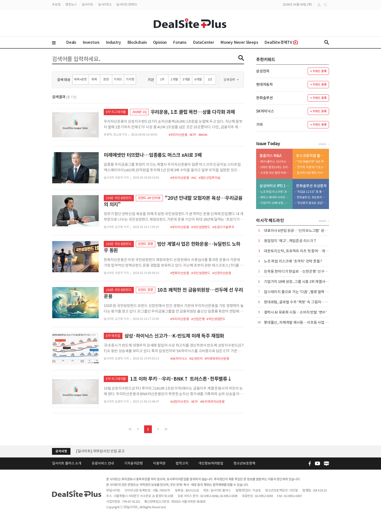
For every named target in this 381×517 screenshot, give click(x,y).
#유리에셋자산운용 (212, 402)
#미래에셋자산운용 (217, 359)
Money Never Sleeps (239, 42)
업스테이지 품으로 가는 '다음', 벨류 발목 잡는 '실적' (303, 291)
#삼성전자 (195, 359)
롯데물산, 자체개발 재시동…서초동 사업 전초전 (299, 322)
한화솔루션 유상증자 (311, 186)
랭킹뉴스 (71, 4)
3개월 (186, 79)
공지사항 (61, 451)
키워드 (118, 79)
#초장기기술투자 (223, 227)
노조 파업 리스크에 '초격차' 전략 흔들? (275, 191)
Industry (113, 42)
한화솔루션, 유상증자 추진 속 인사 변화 (312, 197)
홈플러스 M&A (270, 156)
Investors (91, 42)
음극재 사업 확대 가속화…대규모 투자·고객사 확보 (312, 172)
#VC (193, 178)
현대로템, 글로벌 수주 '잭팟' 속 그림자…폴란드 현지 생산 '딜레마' (313, 302)
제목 (94, 79)
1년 (210, 79)
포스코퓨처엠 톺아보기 (311, 156)
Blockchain (137, 42)
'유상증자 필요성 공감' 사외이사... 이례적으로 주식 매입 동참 (312, 202)
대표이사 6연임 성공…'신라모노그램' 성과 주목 (299, 230)
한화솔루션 (264, 98)
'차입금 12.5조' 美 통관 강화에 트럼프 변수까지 (312, 191)
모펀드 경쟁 (145, 244)
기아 (259, 124)
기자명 (130, 79)
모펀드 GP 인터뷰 (149, 198)
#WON (203, 135)
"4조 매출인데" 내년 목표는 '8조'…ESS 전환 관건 (312, 161)
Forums (180, 42)
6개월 (198, 79)
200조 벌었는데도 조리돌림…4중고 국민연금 (275, 167)
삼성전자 (262, 71)
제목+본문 (80, 79)
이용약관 (159, 463)
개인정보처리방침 (210, 463)
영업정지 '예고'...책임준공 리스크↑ (290, 240)
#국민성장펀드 (200, 227)
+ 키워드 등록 (318, 71)
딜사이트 (87, 4)
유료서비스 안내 (103, 463)
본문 (106, 79)
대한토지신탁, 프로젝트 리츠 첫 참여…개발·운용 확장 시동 (308, 251)
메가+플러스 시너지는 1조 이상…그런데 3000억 (275, 161)
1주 (162, 79)
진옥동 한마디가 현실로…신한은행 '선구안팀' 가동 (302, 271)
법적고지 (182, 463)
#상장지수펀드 (179, 402)
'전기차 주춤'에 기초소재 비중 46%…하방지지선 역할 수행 (312, 167)
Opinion (160, 42)
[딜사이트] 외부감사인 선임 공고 (100, 451)
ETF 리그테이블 (116, 112)
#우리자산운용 (178, 135)
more (322, 144)
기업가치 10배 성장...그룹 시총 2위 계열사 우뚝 (275, 202)
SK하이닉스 (265, 111)
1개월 (174, 79)
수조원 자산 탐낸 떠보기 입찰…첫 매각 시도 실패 (275, 172)
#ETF (193, 135)
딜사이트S (105, 4)
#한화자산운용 (179, 273)
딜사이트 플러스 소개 (66, 463)
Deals (71, 42)
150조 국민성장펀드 (119, 198)
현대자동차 (264, 84)
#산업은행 (197, 319)
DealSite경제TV (281, 42)
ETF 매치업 (113, 336)
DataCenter (203, 42)
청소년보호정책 (244, 463)
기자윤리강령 (133, 463)
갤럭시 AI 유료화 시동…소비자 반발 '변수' (295, 312)
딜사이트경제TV (126, 4)
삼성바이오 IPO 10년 (275, 186)
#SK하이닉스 (178, 359)
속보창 (56, 4)
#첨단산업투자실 (209, 178)
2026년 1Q (139, 112)
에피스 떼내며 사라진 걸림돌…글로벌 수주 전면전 (275, 197)
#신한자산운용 (221, 273)
